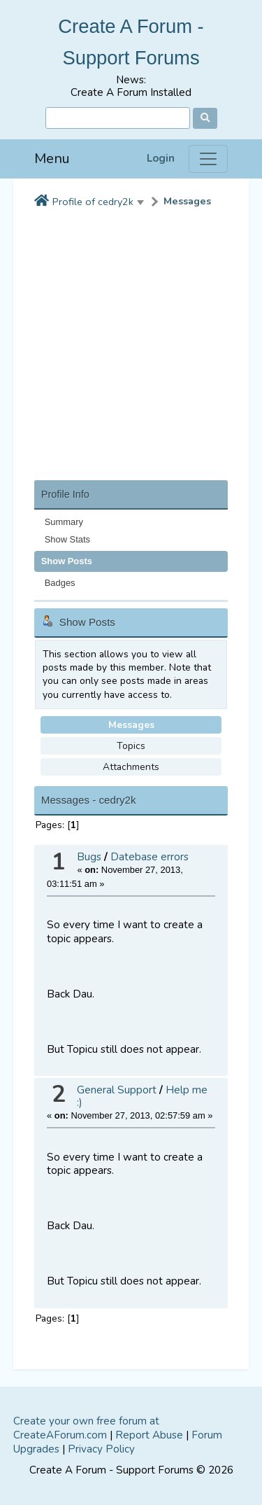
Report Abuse (149, 1435)
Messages (187, 201)
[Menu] (208, 159)
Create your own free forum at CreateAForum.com (86, 1428)
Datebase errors (149, 857)
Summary (64, 522)
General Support (117, 1090)
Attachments (131, 767)
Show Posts (66, 561)
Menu (52, 158)
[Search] (117, 118)
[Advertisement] (131, 349)
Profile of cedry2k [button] (92, 202)
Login (161, 158)
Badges (60, 583)
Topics (131, 745)
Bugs (89, 857)
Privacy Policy (101, 1449)
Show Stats (67, 539)
